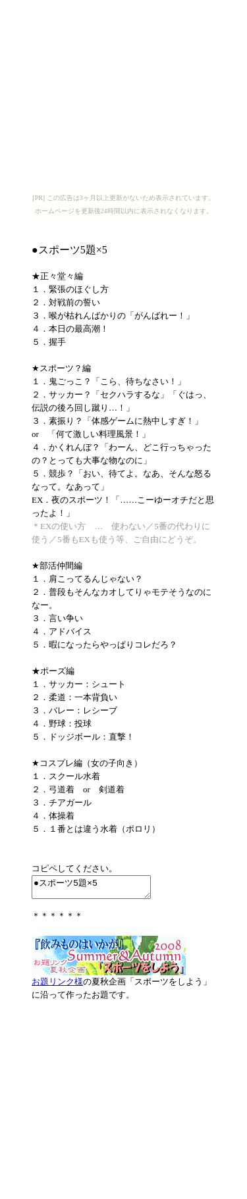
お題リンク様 (57, 985)
